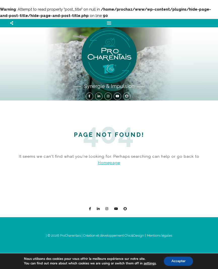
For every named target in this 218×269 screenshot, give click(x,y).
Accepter (178, 261)
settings (150, 263)
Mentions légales (159, 235)
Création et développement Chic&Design (114, 235)
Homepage (109, 163)
